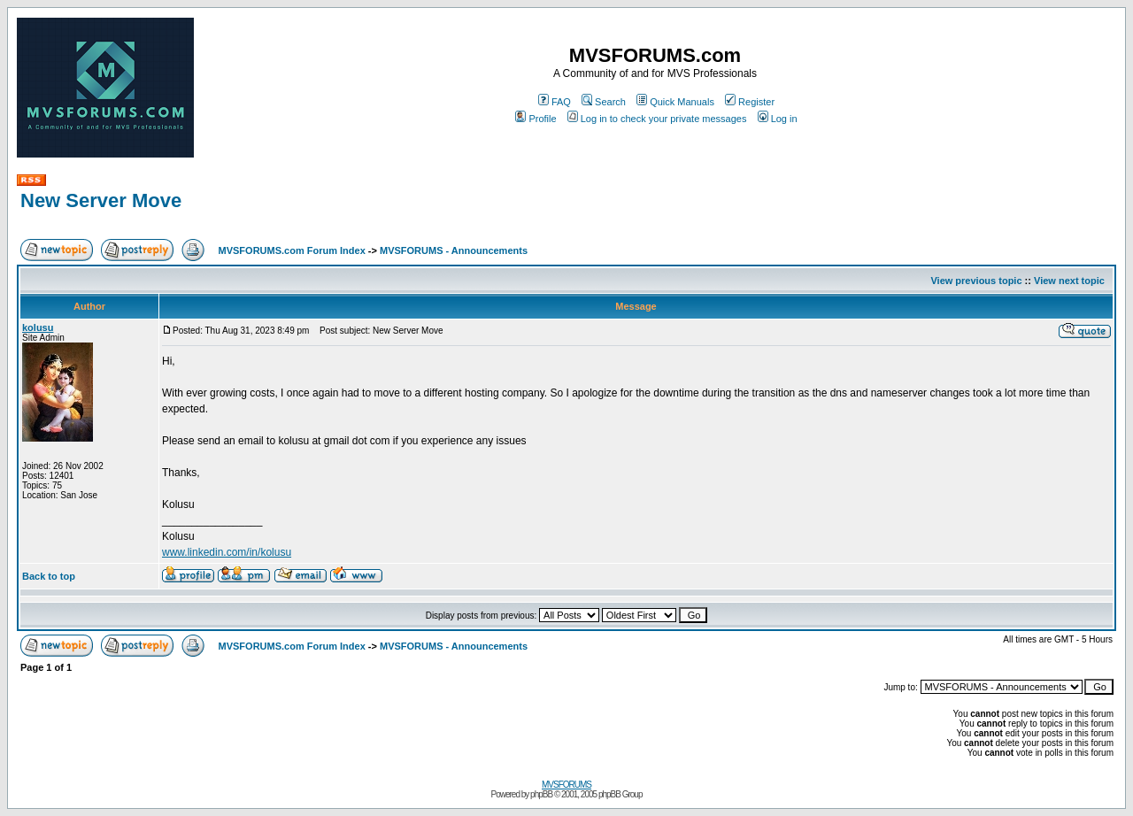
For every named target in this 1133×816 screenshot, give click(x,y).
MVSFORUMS (566, 784)
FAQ (554, 101)
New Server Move (100, 200)
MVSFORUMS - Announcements (454, 250)
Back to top (48, 576)
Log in (778, 118)
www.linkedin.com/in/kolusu (226, 552)
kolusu (37, 327)
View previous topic (975, 280)
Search (604, 101)
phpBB (541, 794)
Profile (535, 118)
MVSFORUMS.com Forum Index (292, 250)
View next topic (1069, 280)
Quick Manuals (675, 101)
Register (750, 101)
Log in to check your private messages (657, 118)
